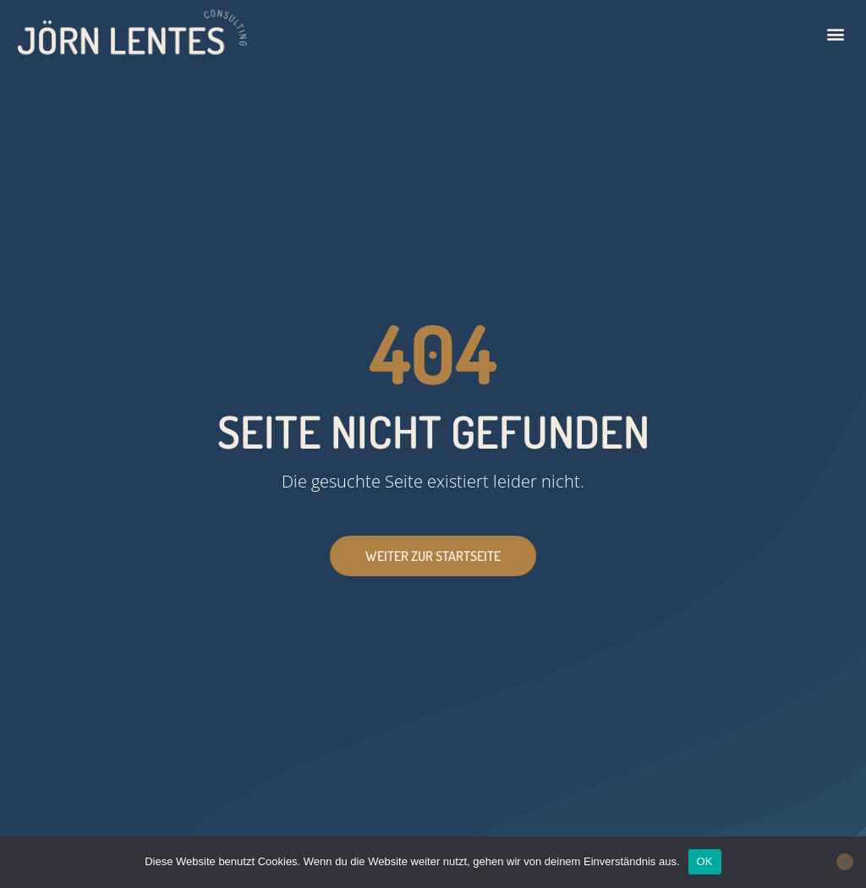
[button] (835, 34)
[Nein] (844, 861)
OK (705, 861)
